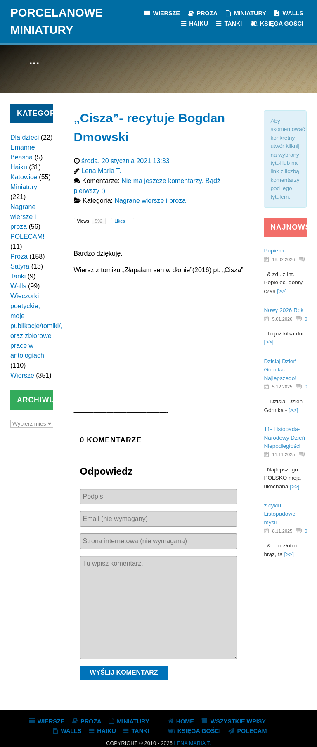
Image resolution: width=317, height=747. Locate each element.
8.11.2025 (282, 530)
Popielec (274, 250)
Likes (120, 221)
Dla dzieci (24, 137)
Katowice (23, 177)
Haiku (18, 167)
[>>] (281, 291)
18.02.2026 (283, 259)
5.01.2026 (282, 318)
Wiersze (22, 375)
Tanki (18, 276)
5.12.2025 (282, 386)
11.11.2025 (283, 454)
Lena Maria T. (192, 743)
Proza (19, 256)
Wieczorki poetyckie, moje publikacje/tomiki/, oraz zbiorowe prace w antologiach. (36, 326)
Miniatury (23, 186)
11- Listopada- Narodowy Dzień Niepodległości (284, 437)
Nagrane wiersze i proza (23, 216)
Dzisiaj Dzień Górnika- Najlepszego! (280, 369)
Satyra (19, 266)
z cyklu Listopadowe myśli (279, 514)
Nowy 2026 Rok (283, 310)
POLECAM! (27, 236)
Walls (18, 286)
